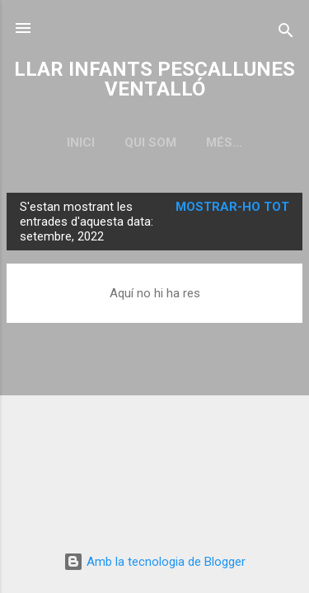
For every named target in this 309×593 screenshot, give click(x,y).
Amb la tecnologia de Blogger (154, 561)
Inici (81, 142)
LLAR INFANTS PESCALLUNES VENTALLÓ (154, 79)
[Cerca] (286, 33)
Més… (224, 142)
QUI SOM (150, 142)
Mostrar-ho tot (232, 206)
